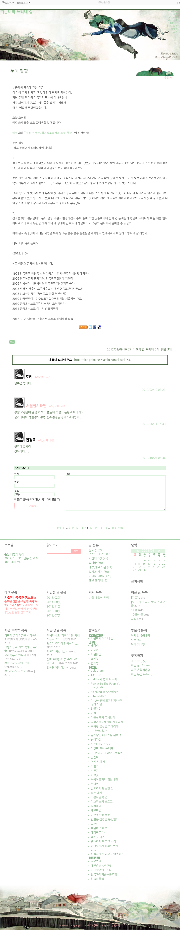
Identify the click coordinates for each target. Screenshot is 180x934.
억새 (28, 612)
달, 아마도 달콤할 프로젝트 (107, 753)
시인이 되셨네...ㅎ (57, 651)
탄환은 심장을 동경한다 (104, 819)
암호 (16, 482)
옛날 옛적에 (98, 580)
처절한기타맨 (36, 406)
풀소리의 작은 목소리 (103, 841)
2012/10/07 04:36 (154, 457)
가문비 (9, 598)
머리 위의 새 (98, 761)
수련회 (34, 608)
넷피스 (95, 645)
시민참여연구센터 (101, 870)
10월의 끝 (137, 614)
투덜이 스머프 (99, 828)
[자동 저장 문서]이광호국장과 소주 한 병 (48, 133)
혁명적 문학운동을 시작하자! (21, 635)
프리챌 (95, 658)
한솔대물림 (97, 879)
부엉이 (95, 784)
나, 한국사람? (99, 730)
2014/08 (52, 602)
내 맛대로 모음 (100, 567)
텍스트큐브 (92, 925)
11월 (134, 610)
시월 (133, 619)
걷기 (23, 612)
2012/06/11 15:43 (154, 423)
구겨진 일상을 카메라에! (105, 726)
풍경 (24, 605)
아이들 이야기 (100, 576)
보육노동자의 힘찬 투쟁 (104, 779)
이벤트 (13, 608)
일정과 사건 (99, 571)
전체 (95, 550)
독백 (30, 605)
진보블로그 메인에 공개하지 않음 (39, 499)
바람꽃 (95, 775)
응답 (48, 377)
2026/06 (148, 550)
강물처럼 (96, 708)
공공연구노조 (24, 597)
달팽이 (95, 757)
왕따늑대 (96, 806)
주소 (16, 491)
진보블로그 (78, 925)
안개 (20, 608)
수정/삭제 (39, 377)
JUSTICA (96, 675)
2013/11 (52, 606)
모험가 (95, 766)
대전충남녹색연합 (101, 865)
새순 (6, 608)
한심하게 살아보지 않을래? (107, 854)
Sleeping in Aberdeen (104, 692)
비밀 (16, 499)
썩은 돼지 (96, 793)
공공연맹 (96, 861)
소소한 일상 (100, 554)
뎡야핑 (117, 925)
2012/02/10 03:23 (154, 389)
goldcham (97, 670)
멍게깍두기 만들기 (15, 655)
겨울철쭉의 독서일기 (103, 717)
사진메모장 (98, 558)
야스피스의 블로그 (101, 801)
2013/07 (52, 615)
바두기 (95, 770)
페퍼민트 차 (98, 832)
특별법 (25, 601)
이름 (16, 474)
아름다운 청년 (99, 797)
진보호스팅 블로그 (101, 815)
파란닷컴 (96, 654)
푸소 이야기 (98, 837)
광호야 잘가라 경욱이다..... (63, 643)
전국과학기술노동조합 (104, 874)
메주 (15, 133)
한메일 (95, 663)
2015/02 (52, 597)
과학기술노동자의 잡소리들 (107, 722)
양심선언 (9, 612)
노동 (35, 605)
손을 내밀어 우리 (99, 597)
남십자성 (96, 739)
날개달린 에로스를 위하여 (106, 735)
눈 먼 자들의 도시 (101, 744)
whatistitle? (98, 696)
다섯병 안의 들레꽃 (102, 748)
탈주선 (95, 823)
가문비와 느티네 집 (102, 638)
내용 (68, 474)
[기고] (134, 597)
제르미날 (96, 810)
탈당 (17, 612)
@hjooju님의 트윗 (15, 671)
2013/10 (52, 611)
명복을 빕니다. (55, 667)
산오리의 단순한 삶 (102, 788)
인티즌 (95, 650)
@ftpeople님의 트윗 (16, 663)
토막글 (140, 349)
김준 (15, 601)
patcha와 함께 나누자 (104, 679)
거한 (93, 713)
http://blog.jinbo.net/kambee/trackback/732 (103, 359)
